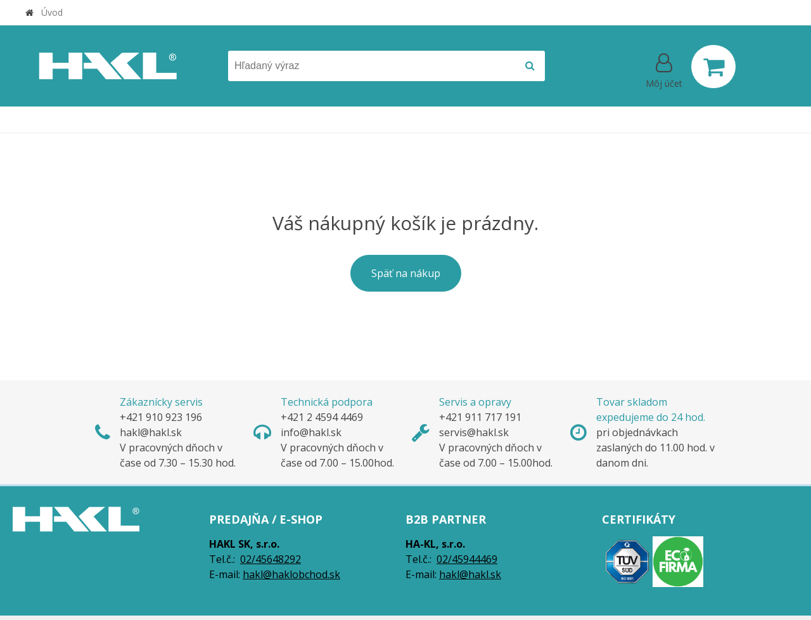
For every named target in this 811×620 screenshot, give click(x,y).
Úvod (52, 12)
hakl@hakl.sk (470, 574)
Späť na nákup (405, 273)
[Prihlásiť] (664, 69)
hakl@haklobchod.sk (291, 574)
